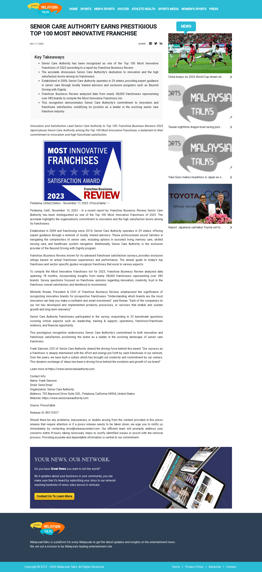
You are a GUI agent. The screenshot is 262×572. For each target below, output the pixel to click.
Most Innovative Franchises (126, 215)
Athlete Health (143, 9)
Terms (176, 567)
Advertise (215, 567)
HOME (73, 9)
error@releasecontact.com (83, 428)
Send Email (45, 385)
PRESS (213, 9)
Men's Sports (104, 9)
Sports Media (168, 9)
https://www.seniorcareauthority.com (71, 369)
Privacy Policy (194, 567)
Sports (85, 9)
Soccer (123, 9)
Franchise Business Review (100, 292)
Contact (231, 567)
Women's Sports (193, 9)
